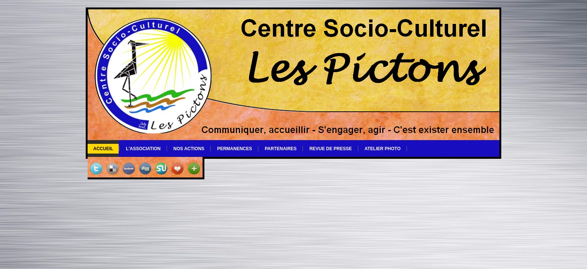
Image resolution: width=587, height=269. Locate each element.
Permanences (234, 148)
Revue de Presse (330, 148)
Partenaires (280, 148)
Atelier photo (383, 148)
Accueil (103, 148)
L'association (143, 148)
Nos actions (188, 148)
